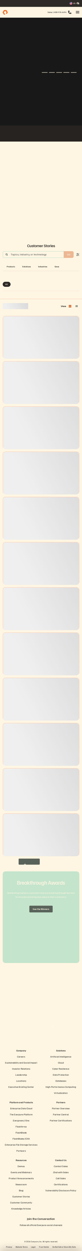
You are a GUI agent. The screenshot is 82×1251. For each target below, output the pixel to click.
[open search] (78, 3)
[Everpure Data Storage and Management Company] (41, 1041)
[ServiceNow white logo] (17, 134)
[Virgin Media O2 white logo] (41, 134)
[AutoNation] (25, 134)
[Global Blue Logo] (65, 134)
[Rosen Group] (73, 134)
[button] (77, 12)
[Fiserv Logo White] (9, 134)
